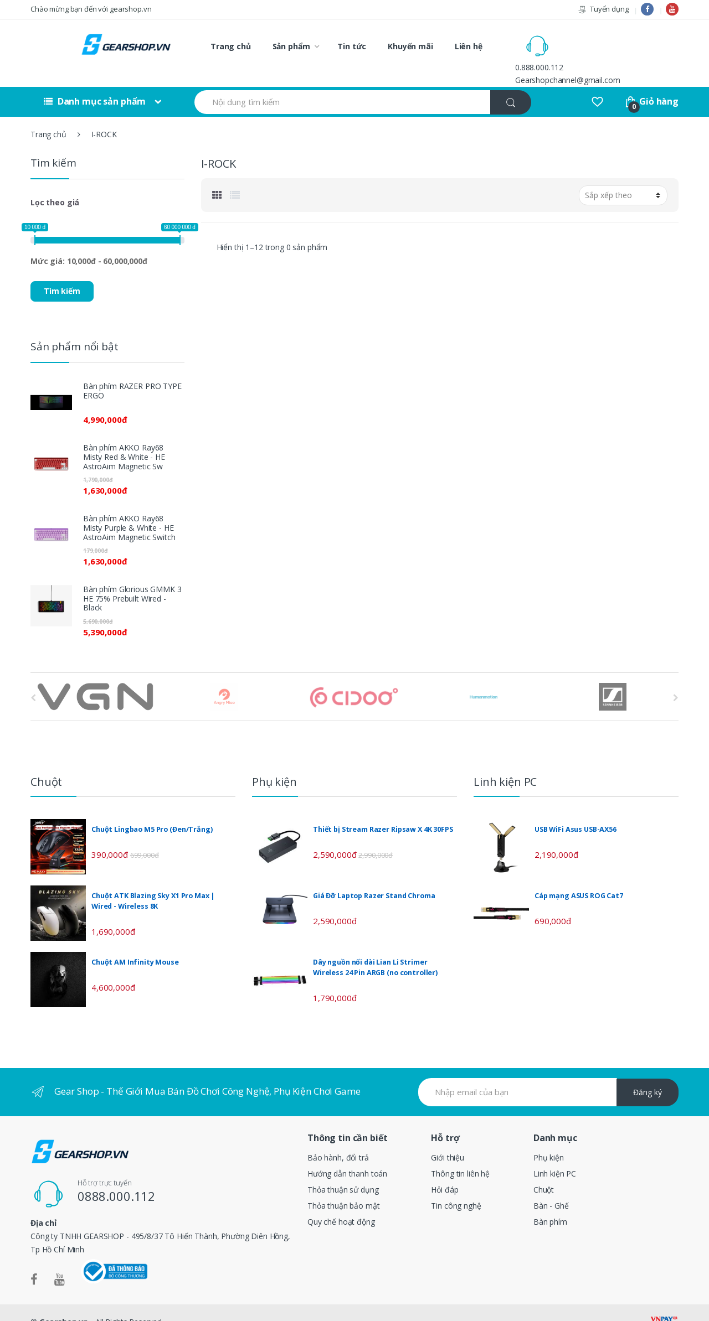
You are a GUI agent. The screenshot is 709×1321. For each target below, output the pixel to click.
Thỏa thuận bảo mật (343, 1187)
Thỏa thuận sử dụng (342, 1170)
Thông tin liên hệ (460, 1154)
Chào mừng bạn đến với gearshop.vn (90, 9)
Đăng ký (647, 1074)
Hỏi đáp (444, 1170)
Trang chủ (230, 46)
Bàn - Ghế (551, 1187)
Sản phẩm (291, 46)
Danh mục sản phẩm (95, 83)
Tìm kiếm (62, 272)
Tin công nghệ (456, 1187)
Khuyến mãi (410, 46)
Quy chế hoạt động (341, 1203)
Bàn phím (550, 1203)
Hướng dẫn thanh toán (347, 1154)
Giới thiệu (447, 1139)
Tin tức (351, 46)
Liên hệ (468, 46)
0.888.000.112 (586, 39)
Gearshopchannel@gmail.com (614, 52)
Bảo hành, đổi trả (338, 1139)
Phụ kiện (548, 1139)
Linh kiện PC (554, 1154)
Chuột (543, 1170)
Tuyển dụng (603, 9)
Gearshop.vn (63, 1303)
